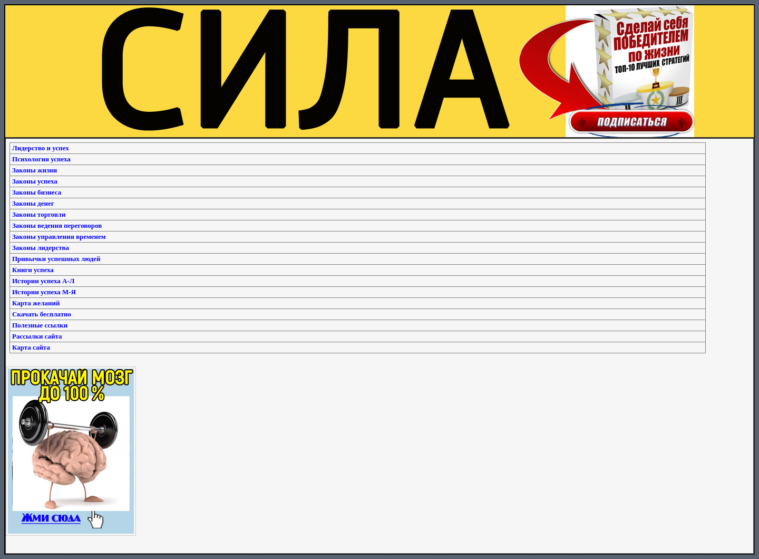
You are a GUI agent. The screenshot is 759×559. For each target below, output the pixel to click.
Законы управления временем (59, 236)
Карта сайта (31, 347)
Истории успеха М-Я (44, 292)
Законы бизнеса (36, 192)
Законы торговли (38, 214)
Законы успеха (34, 181)
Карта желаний (36, 303)
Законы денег (33, 203)
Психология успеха (41, 159)
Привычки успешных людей (56, 259)
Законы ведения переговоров (57, 225)
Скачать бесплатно (41, 314)
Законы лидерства (40, 248)
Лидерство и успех (40, 148)
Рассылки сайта (37, 336)
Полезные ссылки (39, 325)
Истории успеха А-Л (43, 281)
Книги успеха (33, 270)
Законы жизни (34, 170)
